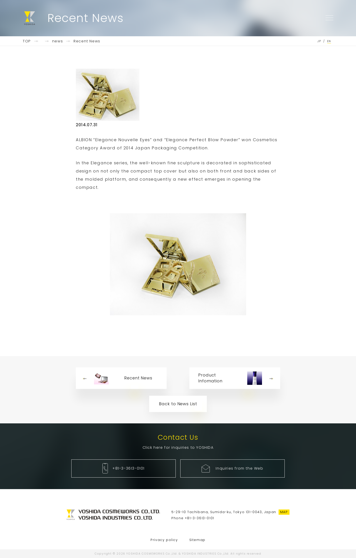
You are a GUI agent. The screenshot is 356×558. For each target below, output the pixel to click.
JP (319, 41)
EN (329, 41)
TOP (27, 41)
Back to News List (178, 404)
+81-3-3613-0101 (128, 468)
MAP (284, 512)
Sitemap (197, 540)
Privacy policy (164, 540)
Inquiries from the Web (239, 468)
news (57, 41)
